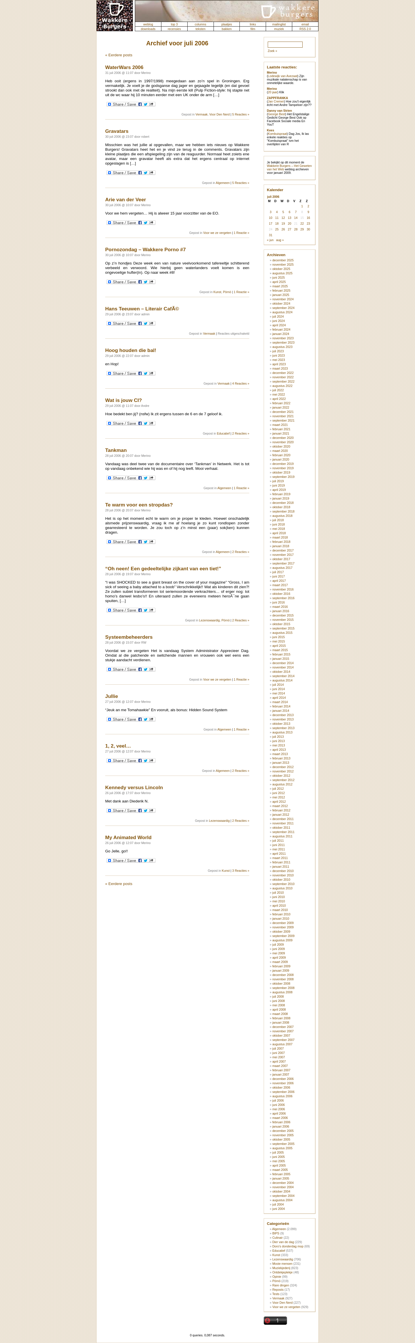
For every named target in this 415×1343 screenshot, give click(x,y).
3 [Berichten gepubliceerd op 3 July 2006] (270, 212)
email (305, 24)
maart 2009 (280, 962)
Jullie (111, 696)
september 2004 (283, 1195)
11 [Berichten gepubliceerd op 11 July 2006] (277, 217)
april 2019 (279, 489)
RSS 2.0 (305, 29)
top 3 (174, 24)
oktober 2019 (281, 472)
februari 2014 (281, 706)
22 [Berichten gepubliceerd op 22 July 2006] (302, 223)
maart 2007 (280, 1066)
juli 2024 (278, 316)
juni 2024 (278, 321)
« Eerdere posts (118, 55)
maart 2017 (280, 585)
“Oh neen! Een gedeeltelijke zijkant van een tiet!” (163, 568)
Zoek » (272, 51)
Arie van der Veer (125, 199)
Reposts (278, 1289)
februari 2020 (281, 455)
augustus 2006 (282, 1096)
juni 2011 (278, 845)
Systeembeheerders (129, 637)
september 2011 (283, 832)
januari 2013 (280, 762)
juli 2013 (278, 736)
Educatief (223, 433)
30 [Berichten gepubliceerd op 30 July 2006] (308, 229)
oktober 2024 (281, 303)
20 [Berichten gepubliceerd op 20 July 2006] (289, 223)
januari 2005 (280, 1178)
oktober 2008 (281, 983)
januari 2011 (280, 866)
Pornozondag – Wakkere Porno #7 (145, 249)
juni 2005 (278, 1156)
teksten (200, 29)
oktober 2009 (281, 931)
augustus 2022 (282, 386)
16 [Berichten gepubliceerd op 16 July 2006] (308, 217)
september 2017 (283, 563)
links (253, 24)
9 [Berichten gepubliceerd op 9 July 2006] (308, 212)
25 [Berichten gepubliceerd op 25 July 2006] (277, 229)
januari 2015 (280, 658)
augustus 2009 (282, 940)
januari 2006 (280, 1126)
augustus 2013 (282, 732)
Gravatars (117, 131)
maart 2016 (280, 606)
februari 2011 (281, 862)
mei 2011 (278, 849)
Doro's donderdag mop (287, 1246)
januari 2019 (280, 498)
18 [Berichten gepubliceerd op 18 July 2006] (277, 223)
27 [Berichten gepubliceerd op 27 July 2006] (289, 229)
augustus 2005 (282, 1148)
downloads (148, 29)
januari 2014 (280, 710)
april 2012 (279, 801)
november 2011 (283, 823)
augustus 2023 (282, 347)
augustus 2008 (282, 992)
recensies (174, 29)
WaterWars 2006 (124, 67)
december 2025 (283, 260)
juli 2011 (278, 840)
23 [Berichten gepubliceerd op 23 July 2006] (308, 223)
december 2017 (283, 550)
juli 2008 (278, 996)
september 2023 (283, 342)
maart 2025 (280, 286)
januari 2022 (280, 407)
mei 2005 (278, 1161)
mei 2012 (278, 797)
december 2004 (283, 1182)
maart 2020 (280, 450)
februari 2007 (281, 1070)
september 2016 (283, 598)
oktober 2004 (281, 1191)
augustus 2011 (282, 836)
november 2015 (283, 619)
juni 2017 (278, 576)
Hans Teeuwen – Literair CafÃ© (142, 309)
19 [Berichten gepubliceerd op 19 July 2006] (283, 223)
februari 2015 (281, 654)
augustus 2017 (282, 567)
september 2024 (283, 308)
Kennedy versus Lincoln (134, 787)
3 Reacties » (240, 870)
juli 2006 (278, 1100)
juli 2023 (278, 351)
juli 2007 (278, 1048)
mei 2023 (278, 360)
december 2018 (283, 502)
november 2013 (283, 719)
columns (200, 24)
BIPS (275, 1233)
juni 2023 (278, 355)
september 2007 (283, 1040)
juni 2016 (278, 602)
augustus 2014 (282, 680)
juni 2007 (278, 1053)
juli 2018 (278, 520)
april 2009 (279, 957)
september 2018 (283, 511)
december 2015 (283, 615)
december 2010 (283, 871)
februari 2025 (281, 290)
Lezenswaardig (209, 620)
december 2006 (283, 1079)
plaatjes (226, 24)
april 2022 (279, 399)
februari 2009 (281, 966)
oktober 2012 (281, 775)
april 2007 (279, 1061)
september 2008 (283, 988)
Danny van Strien (279, 110)
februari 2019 (281, 494)
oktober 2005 (281, 1139)
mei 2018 (278, 528)
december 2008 (283, 975)
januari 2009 (280, 970)
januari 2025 (280, 295)
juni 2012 (278, 793)
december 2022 (283, 373)
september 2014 (283, 676)
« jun (270, 240)
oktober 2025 (281, 269)
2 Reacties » (240, 433)
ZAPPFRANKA (277, 98)
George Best (276, 114)
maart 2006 (280, 1118)
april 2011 (279, 853)
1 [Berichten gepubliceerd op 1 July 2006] (302, 206)
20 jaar (273, 92)
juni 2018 (278, 524)
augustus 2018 (282, 515)
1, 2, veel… (118, 746)
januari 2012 (280, 814)
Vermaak (201, 114)
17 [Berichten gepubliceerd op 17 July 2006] (270, 223)
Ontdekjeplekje (282, 1272)
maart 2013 (280, 754)
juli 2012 (278, 788)
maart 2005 (280, 1169)
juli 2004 (278, 1204)
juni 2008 (278, 1001)
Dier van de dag (283, 1242)
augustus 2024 (282, 312)
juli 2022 (278, 390)
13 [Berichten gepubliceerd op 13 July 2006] (289, 217)
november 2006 (283, 1083)
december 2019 (283, 463)
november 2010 (283, 875)
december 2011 (283, 819)
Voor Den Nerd (219, 114)
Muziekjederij (281, 1268)
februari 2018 (281, 541)
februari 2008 (281, 1018)
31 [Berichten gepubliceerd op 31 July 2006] (270, 235)
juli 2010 (278, 892)
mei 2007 (278, 1057)
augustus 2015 (282, 632)
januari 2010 (280, 918)
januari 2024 (280, 334)
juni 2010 (278, 897)
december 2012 (283, 767)
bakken (226, 29)
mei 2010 (278, 901)
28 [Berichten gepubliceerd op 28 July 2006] (296, 229)
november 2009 (283, 927)
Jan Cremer (276, 101)
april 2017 (279, 580)
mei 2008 (278, 1005)
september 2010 (283, 884)
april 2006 (279, 1113)
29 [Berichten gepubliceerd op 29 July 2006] (302, 229)
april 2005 (279, 1165)
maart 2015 (280, 650)
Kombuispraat (277, 133)
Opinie (276, 1276)
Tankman (116, 450)
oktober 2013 (281, 723)
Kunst (217, 292)
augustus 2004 (282, 1200)
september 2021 (283, 420)
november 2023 (283, 338)
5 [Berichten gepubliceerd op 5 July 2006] (283, 212)
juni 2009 (278, 949)
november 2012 (283, 771)
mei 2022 (278, 394)
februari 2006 (281, 1122)
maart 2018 (280, 537)
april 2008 (279, 1009)
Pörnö (227, 292)
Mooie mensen (282, 1263)
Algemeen (223, 183)
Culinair (277, 1237)
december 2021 (283, 411)
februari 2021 (281, 429)
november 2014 (283, 667)
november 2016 (283, 589)
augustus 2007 (282, 1044)
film (252, 29)
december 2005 (283, 1130)
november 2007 (283, 1031)
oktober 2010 (281, 879)
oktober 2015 (281, 624)
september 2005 (283, 1143)
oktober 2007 (281, 1035)
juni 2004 (278, 1208)
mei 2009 (278, 953)
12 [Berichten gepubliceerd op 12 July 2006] (283, 217)
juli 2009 (278, 944)
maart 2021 (280, 424)
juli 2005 (278, 1152)
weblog (148, 24)
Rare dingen (280, 1285)
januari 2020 (280, 459)
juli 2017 (278, 572)
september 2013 (283, 728)
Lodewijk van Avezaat (282, 76)
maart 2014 (280, 702)
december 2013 (283, 715)
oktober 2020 (281, 446)
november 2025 (283, 264)
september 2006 (283, 1092)
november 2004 (283, 1187)
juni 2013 (278, 741)
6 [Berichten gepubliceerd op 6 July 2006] (289, 212)
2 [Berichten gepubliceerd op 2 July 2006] (308, 206)
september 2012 (283, 780)
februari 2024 (281, 329)
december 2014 (283, 663)
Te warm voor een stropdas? (139, 505)
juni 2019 (278, 485)
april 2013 (279, 749)
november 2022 (283, 377)
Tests (276, 1294)
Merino (272, 72)
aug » (280, 240)
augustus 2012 (282, 784)
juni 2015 (278, 637)
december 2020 (283, 437)
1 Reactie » (241, 232)
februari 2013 (281, 758)
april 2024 (279, 325)
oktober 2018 (281, 507)
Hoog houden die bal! (130, 350)
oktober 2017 (281, 559)
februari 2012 (281, 810)
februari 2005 (281, 1174)
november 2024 (283, 299)
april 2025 (279, 282)
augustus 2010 (282, 888)
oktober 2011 (281, 827)
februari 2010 (281, 914)
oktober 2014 (281, 671)
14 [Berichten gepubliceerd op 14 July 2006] (296, 217)
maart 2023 (280, 368)
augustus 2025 (282, 273)
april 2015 (279, 645)
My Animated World (128, 837)
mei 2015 (278, 641)
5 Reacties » (240, 114)
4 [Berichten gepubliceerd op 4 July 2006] (277, 212)
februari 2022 (281, 403)
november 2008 (283, 979)
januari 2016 (280, 611)
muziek (279, 29)
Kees (270, 130)
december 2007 (283, 1027)
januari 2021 (280, 433)
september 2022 (283, 381)
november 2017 (283, 554)
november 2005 (283, 1135)
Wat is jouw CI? (123, 400)
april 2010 (279, 905)
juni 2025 (278, 277)
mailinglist (279, 24)
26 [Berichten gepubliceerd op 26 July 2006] (283, 229)
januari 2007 (280, 1074)
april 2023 (279, 364)
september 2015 (283, 628)
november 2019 (283, 468)
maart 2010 (280, 910)
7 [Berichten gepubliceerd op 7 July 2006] (296, 212)
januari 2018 (280, 546)
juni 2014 (278, 689)
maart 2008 (280, 1014)
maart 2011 (280, 858)
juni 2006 (278, 1105)
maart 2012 (280, 806)
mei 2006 (278, 1109)
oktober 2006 (281, 1087)
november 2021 (283, 416)
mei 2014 (278, 693)
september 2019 (283, 476)
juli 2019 (278, 481)
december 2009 (283, 923)
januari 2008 (280, 1022)
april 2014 (279, 697)
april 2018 (279, 533)
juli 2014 (278, 684)
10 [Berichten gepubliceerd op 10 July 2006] (270, 217)
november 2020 (283, 442)
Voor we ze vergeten (217, 232)
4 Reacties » (240, 383)
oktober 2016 (281, 593)
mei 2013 (278, 745)
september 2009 (283, 936)
